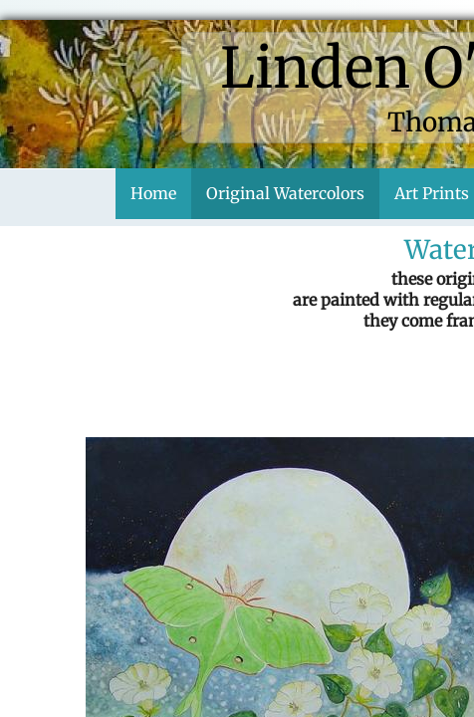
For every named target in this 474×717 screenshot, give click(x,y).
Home (153, 193)
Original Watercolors (285, 193)
